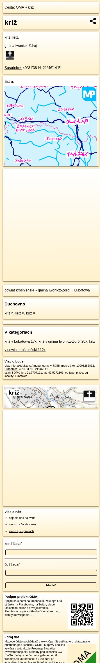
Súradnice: (13, 68)
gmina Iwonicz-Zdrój (54, 290)
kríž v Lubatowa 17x (20, 341)
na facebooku (35, 601)
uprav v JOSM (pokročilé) (58, 365)
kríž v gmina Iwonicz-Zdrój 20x (63, 341)
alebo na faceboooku (22, 524)
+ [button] (10, 176)
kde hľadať (13, 544)
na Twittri (40, 604)
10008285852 (85, 365)
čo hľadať (12, 564)
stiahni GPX (12, 372)
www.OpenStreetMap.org (57, 641)
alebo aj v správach (21, 531)
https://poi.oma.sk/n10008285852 (24, 277)
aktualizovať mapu (29, 365)
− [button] (10, 183)
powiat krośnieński (19, 290)
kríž (31, 7)
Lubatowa (82, 290)
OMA (20, 7)
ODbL (38, 645)
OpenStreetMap (36, 274)
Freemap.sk (59, 274)
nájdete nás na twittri (22, 518)
